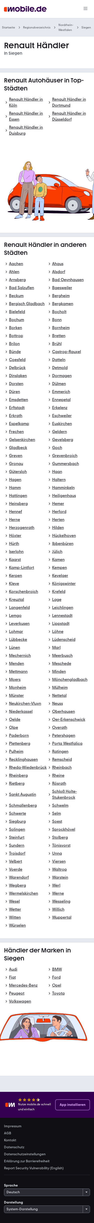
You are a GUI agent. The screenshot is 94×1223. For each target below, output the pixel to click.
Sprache (11, 1185)
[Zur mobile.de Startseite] (25, 9)
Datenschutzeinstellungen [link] (25, 1154)
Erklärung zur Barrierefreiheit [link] (27, 1161)
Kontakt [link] (10, 1140)
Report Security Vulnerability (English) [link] (34, 1168)
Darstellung (13, 1202)
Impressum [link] (13, 1126)
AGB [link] (7, 1133)
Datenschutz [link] (14, 1147)
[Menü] (85, 9)
